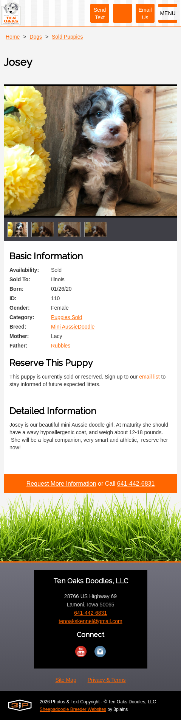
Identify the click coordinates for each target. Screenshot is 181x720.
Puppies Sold (66, 317)
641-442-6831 (136, 483)
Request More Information (61, 483)
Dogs (35, 37)
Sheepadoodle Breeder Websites (73, 709)
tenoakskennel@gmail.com (90, 621)
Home (13, 37)
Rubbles (60, 346)
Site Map (65, 680)
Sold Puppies (67, 37)
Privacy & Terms (107, 680)
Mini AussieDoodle (72, 327)
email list (149, 377)
